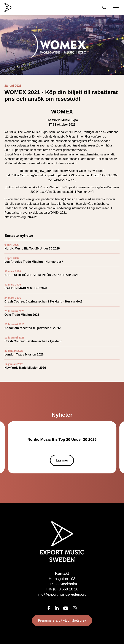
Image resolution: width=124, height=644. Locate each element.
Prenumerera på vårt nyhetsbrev (62, 620)
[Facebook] (48, 608)
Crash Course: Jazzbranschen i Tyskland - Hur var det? (43, 301)
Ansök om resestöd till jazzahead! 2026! (32, 328)
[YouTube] (65, 608)
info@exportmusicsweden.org (62, 594)
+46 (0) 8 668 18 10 (62, 589)
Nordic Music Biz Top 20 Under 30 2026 (32, 248)
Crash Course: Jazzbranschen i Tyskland (33, 341)
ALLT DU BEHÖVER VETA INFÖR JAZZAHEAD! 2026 (41, 275)
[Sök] (104, 7)
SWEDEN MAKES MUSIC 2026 (25, 288)
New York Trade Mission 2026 (25, 367)
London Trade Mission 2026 (24, 354)
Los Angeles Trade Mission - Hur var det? (33, 261)
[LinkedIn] (57, 608)
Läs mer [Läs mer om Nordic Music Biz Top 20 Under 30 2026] (62, 460)
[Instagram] (75, 608)
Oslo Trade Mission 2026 (21, 314)
